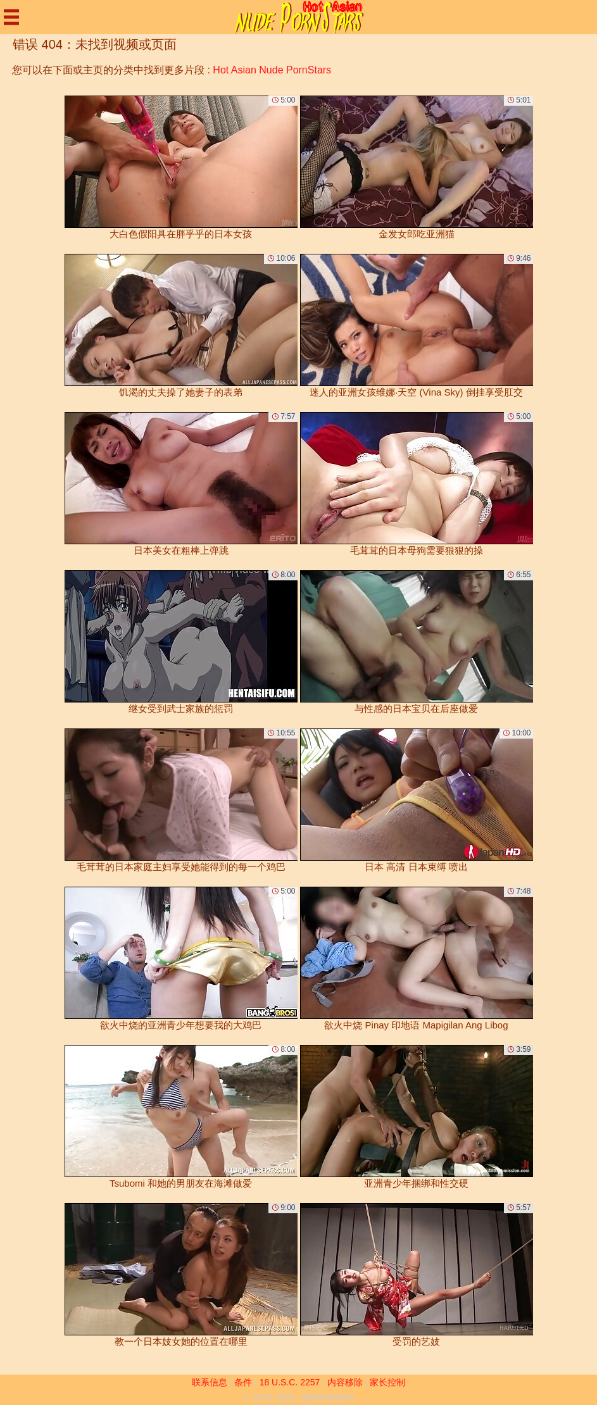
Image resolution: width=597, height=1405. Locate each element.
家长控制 (387, 1382)
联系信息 (209, 1382)
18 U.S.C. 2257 (290, 1382)
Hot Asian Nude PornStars (272, 70)
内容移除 (345, 1382)
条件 (243, 1382)
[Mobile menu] (11, 17)
